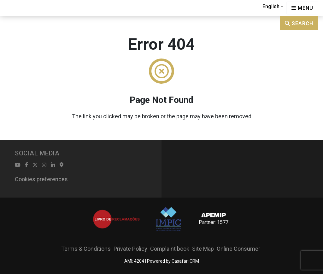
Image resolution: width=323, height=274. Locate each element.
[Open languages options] (302, 8)
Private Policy (130, 248)
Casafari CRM (185, 261)
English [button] (270, 6)
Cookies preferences (41, 179)
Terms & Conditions (86, 248)
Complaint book (169, 248)
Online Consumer (238, 248)
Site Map (203, 248)
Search (299, 23)
